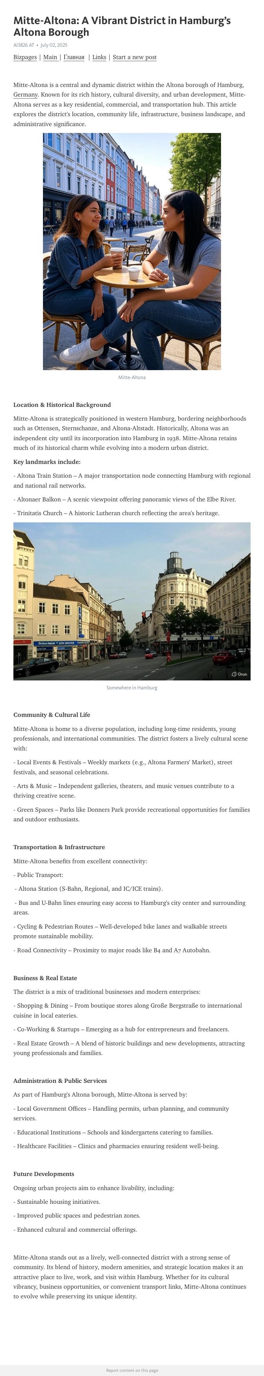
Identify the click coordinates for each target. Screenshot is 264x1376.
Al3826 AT (23, 45)
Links (99, 57)
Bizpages (25, 57)
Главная (74, 57)
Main (51, 57)
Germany (25, 94)
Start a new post (135, 57)
